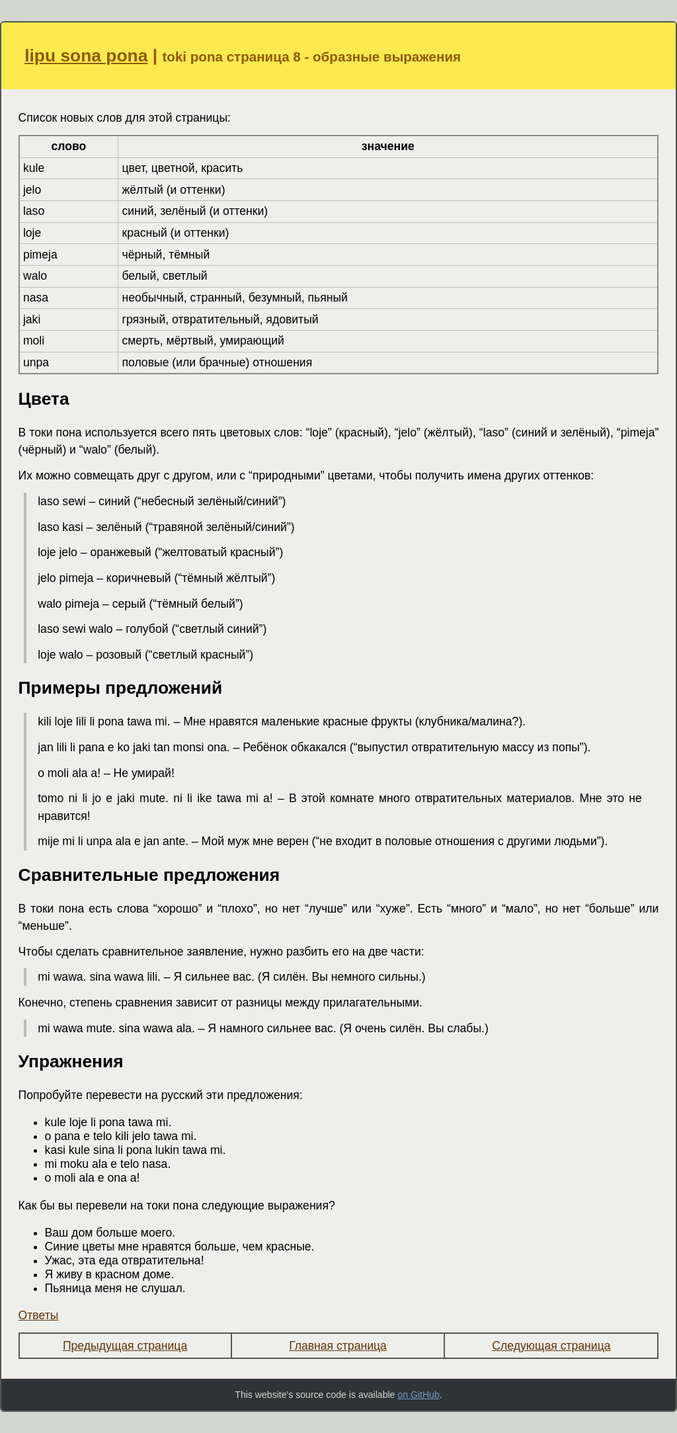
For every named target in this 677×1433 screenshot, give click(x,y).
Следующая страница (551, 1345)
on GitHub (418, 1394)
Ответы (39, 1315)
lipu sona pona (85, 55)
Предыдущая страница (125, 1345)
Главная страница (338, 1345)
